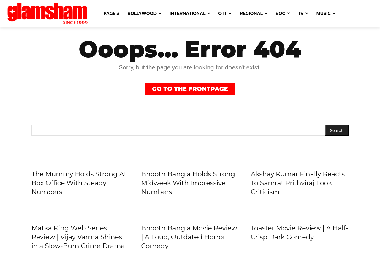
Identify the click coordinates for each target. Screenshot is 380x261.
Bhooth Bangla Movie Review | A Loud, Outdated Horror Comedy (189, 237)
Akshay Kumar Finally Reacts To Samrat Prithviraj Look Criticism (298, 183)
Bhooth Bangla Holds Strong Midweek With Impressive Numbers (188, 183)
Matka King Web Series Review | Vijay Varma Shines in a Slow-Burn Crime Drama (78, 237)
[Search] (337, 130)
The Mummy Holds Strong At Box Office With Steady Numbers (78, 183)
